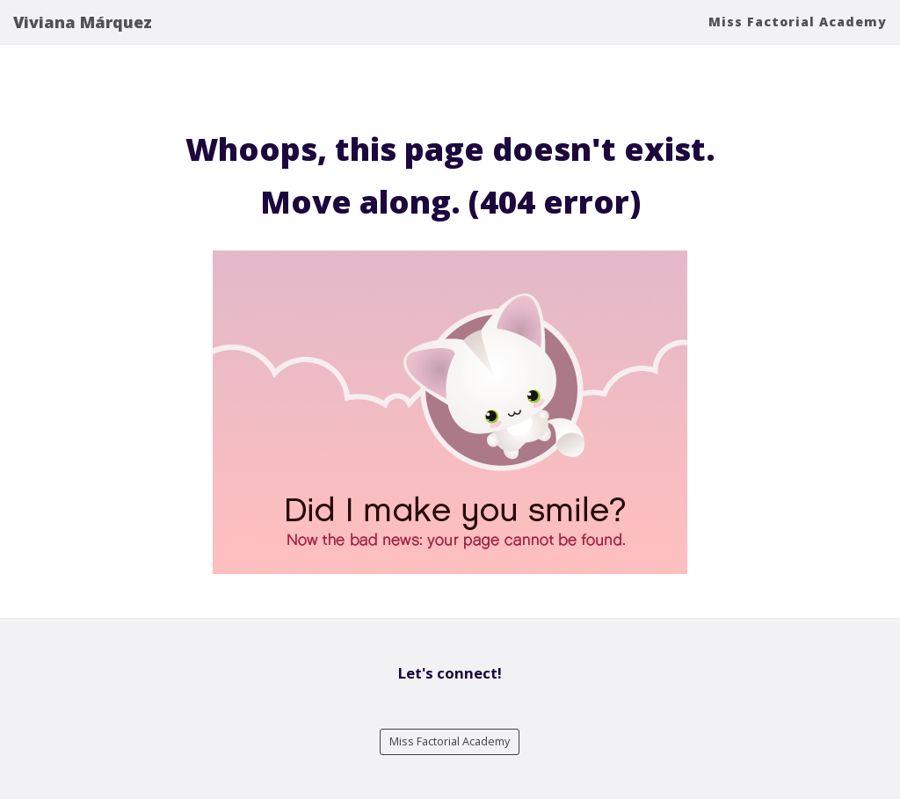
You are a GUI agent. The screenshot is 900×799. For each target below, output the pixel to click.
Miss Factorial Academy (797, 39)
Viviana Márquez (82, 39)
